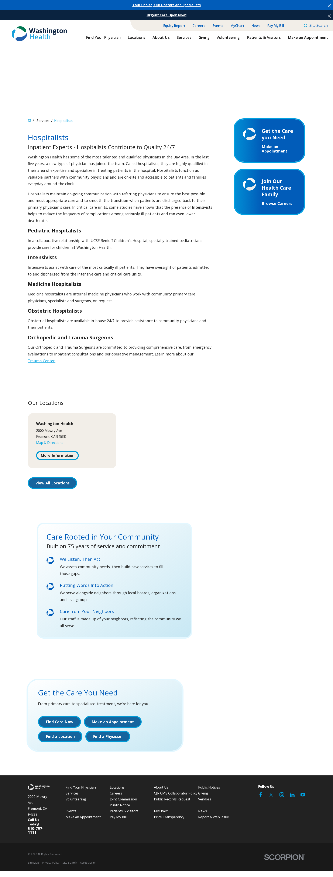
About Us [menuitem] (161, 37)
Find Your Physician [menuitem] (103, 37)
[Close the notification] (329, 6)
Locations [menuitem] (136, 37)
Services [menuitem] (184, 37)
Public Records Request (172, 805)
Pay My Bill (275, 25)
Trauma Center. (41, 360)
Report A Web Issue (213, 823)
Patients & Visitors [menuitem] (264, 37)
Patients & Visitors (124, 817)
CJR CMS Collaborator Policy (175, 799)
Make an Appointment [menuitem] (308, 37)
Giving (203, 799)
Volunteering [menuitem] (228, 37)
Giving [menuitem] (204, 37)
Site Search (316, 25)
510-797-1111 (36, 836)
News (255, 25)
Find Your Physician (81, 793)
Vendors (204, 805)
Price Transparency (169, 823)
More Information (58, 455)
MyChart (237, 25)
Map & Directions (49, 442)
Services (72, 799)
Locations (117, 793)
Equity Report (174, 25)
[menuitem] (33, 868)
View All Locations (52, 482)
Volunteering (76, 805)
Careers (198, 25)
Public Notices (209, 793)
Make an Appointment (83, 823)
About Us (161, 793)
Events (218, 25)
